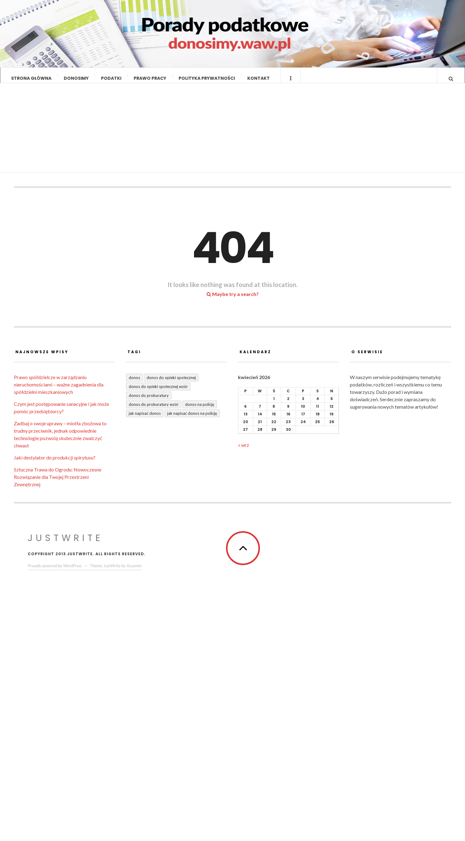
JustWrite (65, 543)
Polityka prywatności (207, 78)
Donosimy (76, 78)
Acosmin (134, 571)
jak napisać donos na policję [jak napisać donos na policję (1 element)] (192, 419)
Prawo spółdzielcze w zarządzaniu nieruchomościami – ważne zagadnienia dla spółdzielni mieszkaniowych (58, 390)
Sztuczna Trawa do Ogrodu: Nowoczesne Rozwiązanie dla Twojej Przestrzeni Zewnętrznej (57, 482)
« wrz (243, 451)
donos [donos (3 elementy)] (134, 383)
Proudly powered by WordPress (55, 571)
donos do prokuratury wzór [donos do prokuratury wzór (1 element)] (154, 410)
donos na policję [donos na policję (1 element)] (199, 410)
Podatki (111, 78)
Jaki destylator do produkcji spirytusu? (54, 463)
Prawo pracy (150, 78)
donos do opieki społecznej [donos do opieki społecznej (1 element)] (171, 383)
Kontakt (258, 78)
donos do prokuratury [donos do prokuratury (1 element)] (149, 401)
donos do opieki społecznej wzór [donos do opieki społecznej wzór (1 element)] (158, 392)
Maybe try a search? (233, 300)
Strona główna (31, 78)
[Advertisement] (232, 135)
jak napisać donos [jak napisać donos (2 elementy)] (145, 419)
